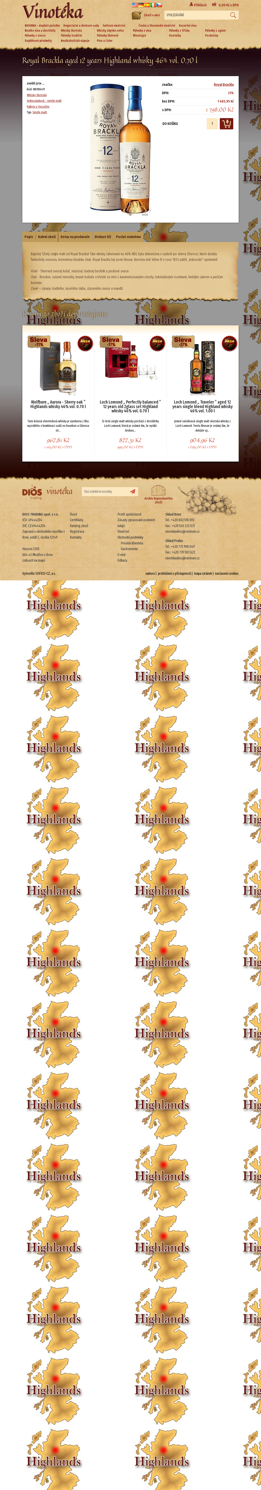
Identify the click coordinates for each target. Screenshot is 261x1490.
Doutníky (175, 35)
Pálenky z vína (142, 31)
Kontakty (76, 537)
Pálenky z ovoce (35, 35)
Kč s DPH (229, 5)
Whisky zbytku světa (110, 31)
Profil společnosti (129, 514)
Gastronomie (129, 549)
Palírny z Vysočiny (38, 107)
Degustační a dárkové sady (81, 26)
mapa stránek (203, 573)
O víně (121, 555)
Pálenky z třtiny (179, 31)
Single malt (39, 112)
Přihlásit (200, 5)
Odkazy (122, 560)
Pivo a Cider (104, 41)
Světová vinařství (114, 26)
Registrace (77, 531)
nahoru (150, 573)
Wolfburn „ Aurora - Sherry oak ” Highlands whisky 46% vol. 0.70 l (58, 404)
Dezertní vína (188, 26)
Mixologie (139, 35)
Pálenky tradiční (71, 35)
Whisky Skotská (71, 31)
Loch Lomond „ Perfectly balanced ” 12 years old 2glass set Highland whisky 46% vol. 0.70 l (130, 406)
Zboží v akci (146, 15)
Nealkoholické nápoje (75, 41)
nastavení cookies (227, 573)
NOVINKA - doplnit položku (42, 26)
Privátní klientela (132, 543)
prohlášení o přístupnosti (174, 573)
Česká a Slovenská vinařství (157, 26)
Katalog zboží (79, 526)
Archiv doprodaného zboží (158, 494)
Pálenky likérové (107, 35)
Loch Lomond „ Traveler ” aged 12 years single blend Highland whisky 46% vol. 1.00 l (202, 406)
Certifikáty (76, 520)
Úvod (73, 514)
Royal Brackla (224, 84)
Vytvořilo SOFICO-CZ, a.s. (39, 573)
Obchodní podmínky (130, 537)
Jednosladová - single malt (44, 101)
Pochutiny (211, 35)
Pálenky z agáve (215, 31)
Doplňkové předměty (38, 41)
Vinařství (123, 531)
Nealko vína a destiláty (40, 31)
